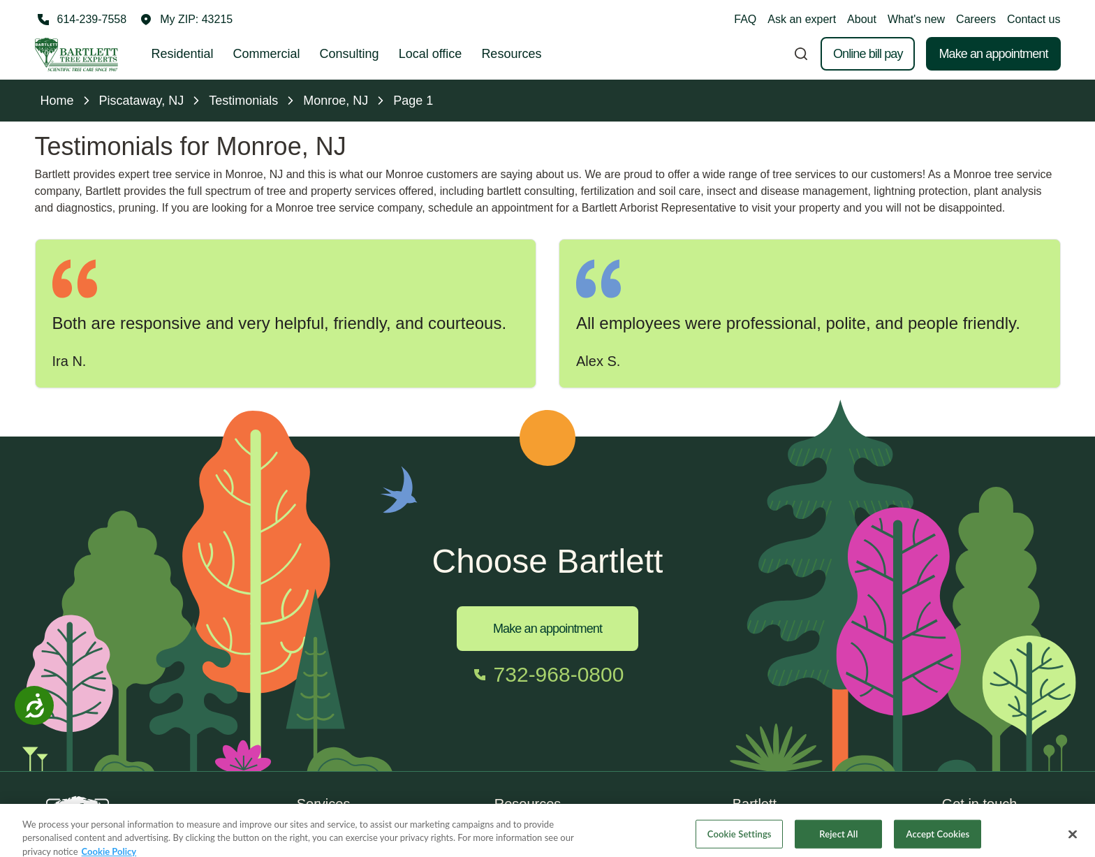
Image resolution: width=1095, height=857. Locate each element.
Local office (430, 54)
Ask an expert (801, 19)
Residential (183, 54)
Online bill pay (868, 54)
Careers (976, 19)
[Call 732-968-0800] (547, 674)
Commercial (266, 54)
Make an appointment (993, 54)
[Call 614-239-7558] (81, 19)
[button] (186, 19)
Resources (511, 54)
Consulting (349, 54)
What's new (916, 19)
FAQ (745, 19)
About (861, 19)
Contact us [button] (1033, 19)
